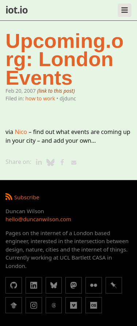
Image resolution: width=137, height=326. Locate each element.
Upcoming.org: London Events (64, 59)
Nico (21, 132)
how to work (40, 98)
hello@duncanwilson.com (38, 219)
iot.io (16, 9)
